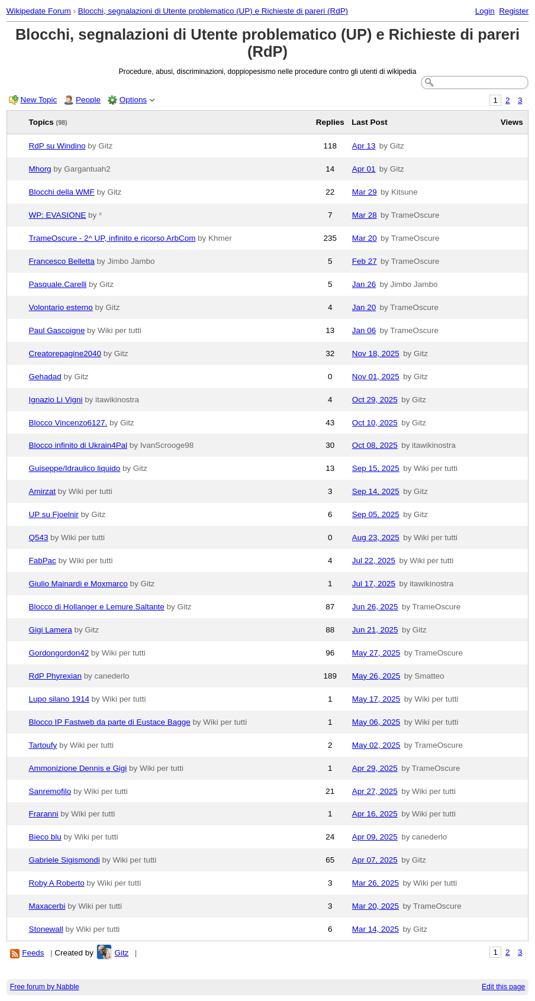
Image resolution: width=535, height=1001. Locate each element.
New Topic (39, 99)
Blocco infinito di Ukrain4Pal (78, 445)
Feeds (33, 952)
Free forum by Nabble (44, 987)
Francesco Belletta (62, 261)
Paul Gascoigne (57, 330)
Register (513, 11)
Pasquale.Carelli (58, 284)
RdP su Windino (57, 145)
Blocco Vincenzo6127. (68, 422)
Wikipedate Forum (39, 11)
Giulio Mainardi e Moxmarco (78, 583)
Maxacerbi (47, 906)
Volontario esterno (61, 307)
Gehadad (45, 376)
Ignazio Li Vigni (56, 399)
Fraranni (44, 813)
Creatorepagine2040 (65, 353)
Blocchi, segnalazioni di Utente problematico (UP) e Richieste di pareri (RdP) (213, 11)
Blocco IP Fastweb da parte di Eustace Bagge (110, 722)
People (88, 99)
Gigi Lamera (50, 629)
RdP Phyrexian (55, 675)
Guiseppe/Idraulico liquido (75, 468)
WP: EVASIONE (57, 215)
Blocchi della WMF (62, 192)
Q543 (39, 537)
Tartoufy (43, 745)
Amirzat (42, 491)
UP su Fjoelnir (54, 514)
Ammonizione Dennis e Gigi (78, 768)
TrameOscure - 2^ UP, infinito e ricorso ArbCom (112, 238)
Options (133, 99)
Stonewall (46, 929)
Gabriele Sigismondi (64, 859)
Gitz (121, 952)
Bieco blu (45, 836)
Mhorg (40, 168)
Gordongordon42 (59, 652)
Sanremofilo (50, 791)
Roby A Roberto (57, 883)
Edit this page (503, 987)
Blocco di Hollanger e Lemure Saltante (97, 606)
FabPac (42, 560)
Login (485, 11)
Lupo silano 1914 (59, 699)
